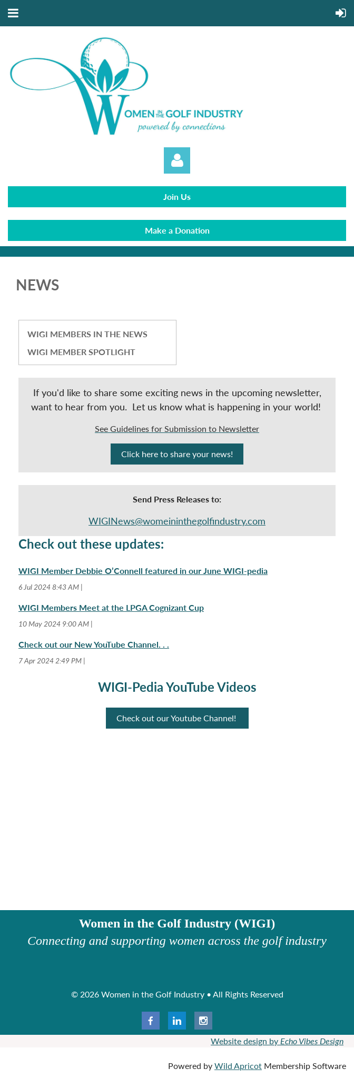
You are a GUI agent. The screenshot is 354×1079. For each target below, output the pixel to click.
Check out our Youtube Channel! (177, 718)
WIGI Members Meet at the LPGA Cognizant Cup (111, 607)
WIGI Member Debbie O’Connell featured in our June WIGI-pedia (143, 571)
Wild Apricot (238, 1066)
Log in (177, 160)
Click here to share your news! (177, 454)
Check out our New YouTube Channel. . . (93, 644)
